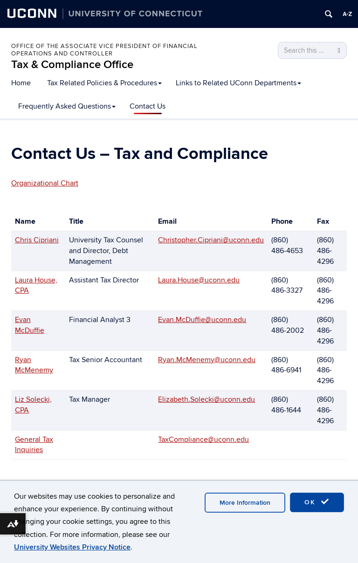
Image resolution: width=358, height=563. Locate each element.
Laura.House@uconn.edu (199, 280)
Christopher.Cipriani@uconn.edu (211, 240)
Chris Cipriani (37, 240)
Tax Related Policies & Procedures (104, 83)
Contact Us (147, 106)
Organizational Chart (44, 183)
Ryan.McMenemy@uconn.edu (206, 359)
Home (21, 83)
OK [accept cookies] (317, 502)
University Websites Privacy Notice (72, 547)
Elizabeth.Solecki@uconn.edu (206, 399)
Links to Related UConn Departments (238, 83)
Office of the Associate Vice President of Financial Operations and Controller (104, 49)
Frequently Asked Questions (67, 106)
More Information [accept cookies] (245, 503)
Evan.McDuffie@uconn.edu (202, 319)
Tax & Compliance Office (72, 64)
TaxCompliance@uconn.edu (203, 439)
